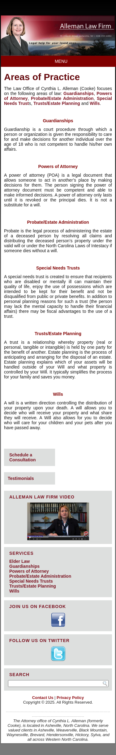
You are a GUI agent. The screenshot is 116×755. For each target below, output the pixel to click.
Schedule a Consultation (22, 457)
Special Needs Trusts (31, 581)
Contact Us (43, 697)
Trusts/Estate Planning (56, 103)
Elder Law (19, 561)
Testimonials (21, 478)
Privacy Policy (70, 697)
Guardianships (78, 93)
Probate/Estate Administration (62, 98)
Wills (95, 103)
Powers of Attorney (29, 571)
